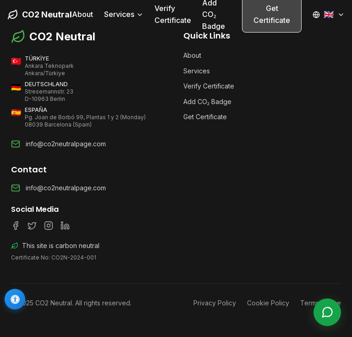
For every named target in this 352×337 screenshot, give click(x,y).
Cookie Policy (268, 303)
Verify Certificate (172, 14)
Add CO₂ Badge (207, 101)
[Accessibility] (15, 299)
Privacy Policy (214, 303)
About (82, 14)
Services (123, 14)
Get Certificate (205, 117)
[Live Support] (327, 312)
